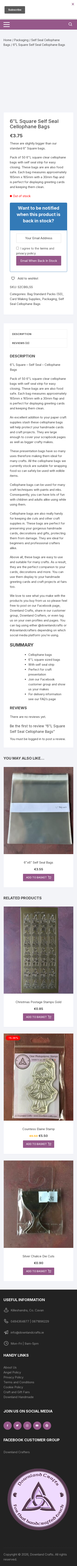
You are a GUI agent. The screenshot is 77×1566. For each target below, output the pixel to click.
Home (7, 40)
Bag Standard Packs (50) (45, 294)
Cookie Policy (13, 1387)
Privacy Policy (13, 1377)
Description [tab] (21, 334)
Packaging (21, 40)
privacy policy (26, 253)
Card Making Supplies (25, 299)
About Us (10, 1367)
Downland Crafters (16, 1452)
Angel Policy (12, 1372)
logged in (34, 739)
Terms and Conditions (18, 1382)
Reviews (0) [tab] (20, 343)
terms (44, 248)
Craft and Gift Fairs (16, 1392)
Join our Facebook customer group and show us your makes (46, 684)
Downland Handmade (18, 1397)
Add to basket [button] (38, 877)
